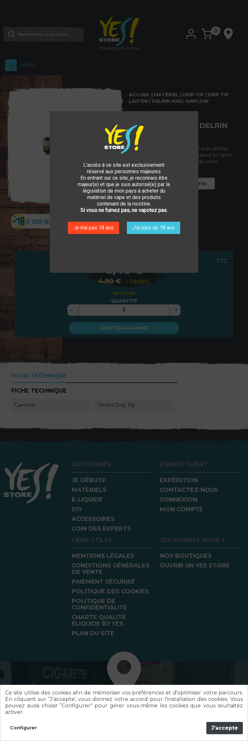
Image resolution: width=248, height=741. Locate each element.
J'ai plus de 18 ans (153, 228)
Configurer (23, 728)
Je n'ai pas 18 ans (93, 228)
